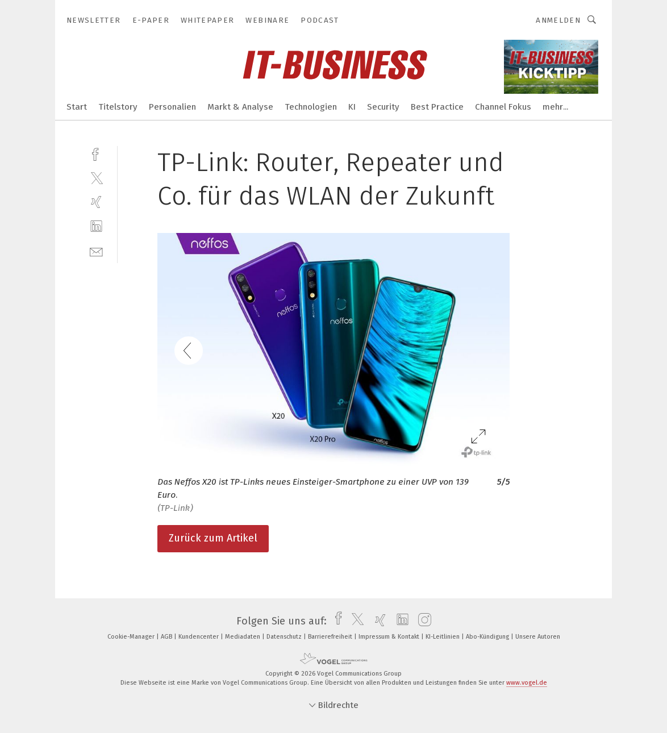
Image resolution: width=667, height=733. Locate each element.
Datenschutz (284, 636)
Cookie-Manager (131, 636)
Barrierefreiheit (331, 636)
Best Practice (437, 107)
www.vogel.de (526, 682)
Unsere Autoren (537, 636)
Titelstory (117, 107)
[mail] (96, 251)
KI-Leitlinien (443, 636)
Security (383, 107)
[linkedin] (96, 226)
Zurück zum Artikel (213, 538)
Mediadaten (243, 636)
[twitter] (96, 177)
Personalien (172, 107)
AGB (167, 636)
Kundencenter (199, 636)
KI (352, 107)
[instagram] (421, 621)
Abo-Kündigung (488, 636)
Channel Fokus (503, 107)
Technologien (311, 107)
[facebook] (96, 153)
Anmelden (558, 20)
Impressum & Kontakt (389, 636)
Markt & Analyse (240, 107)
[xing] (96, 202)
